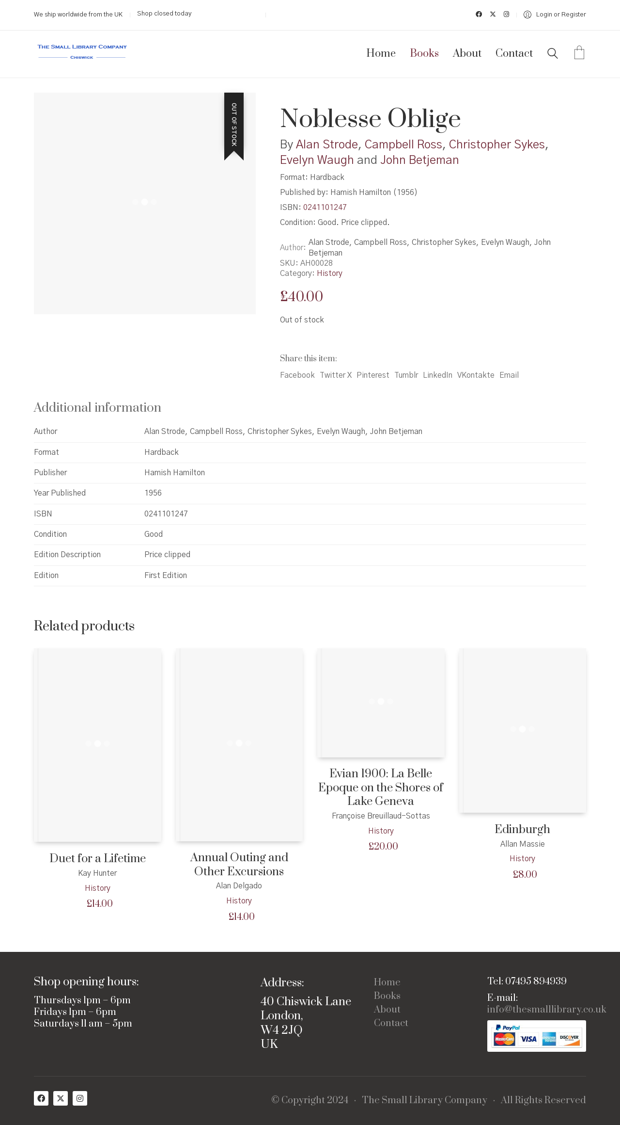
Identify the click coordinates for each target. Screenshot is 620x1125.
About (387, 1010)
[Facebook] (41, 1098)
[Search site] (552, 55)
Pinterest (372, 375)
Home (387, 983)
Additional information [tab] (97, 408)
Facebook (297, 375)
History (329, 273)
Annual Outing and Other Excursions (239, 865)
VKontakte (476, 375)
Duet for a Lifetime (97, 859)
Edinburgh (522, 830)
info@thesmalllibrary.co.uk (546, 1010)
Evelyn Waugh (317, 160)
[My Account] (555, 15)
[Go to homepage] (82, 54)
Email (509, 375)
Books (387, 996)
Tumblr (406, 375)
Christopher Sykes (497, 145)
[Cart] (579, 53)
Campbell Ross (403, 145)
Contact (391, 1023)
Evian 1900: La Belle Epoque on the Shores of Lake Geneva (380, 788)
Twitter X (336, 375)
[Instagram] (80, 1098)
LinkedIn (437, 375)
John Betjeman (419, 160)
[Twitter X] (60, 1098)
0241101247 (325, 207)
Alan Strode (327, 145)
